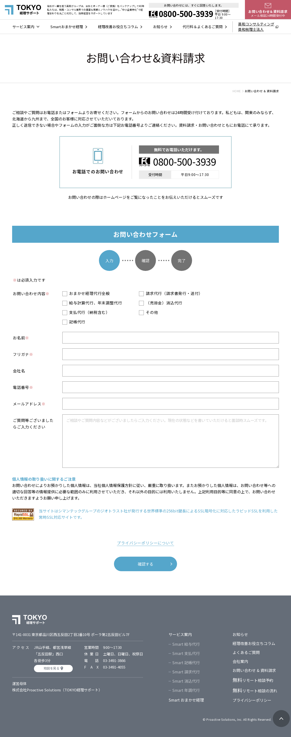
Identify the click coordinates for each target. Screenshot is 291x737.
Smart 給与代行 (186, 644)
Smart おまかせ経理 (186, 700)
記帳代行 (77, 322)
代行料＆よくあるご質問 (203, 26)
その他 (152, 312)
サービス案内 (23, 26)
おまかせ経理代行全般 (89, 293)
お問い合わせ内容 (31, 293)
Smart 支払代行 (186, 653)
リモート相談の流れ (255, 691)
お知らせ (160, 26)
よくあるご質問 (246, 652)
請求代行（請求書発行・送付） (174, 293)
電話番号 (23, 387)
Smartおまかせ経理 (66, 26)
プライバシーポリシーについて (145, 543)
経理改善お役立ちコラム (118, 26)
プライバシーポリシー (252, 700)
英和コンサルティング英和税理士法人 (256, 26)
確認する (145, 564)
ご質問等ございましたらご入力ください (33, 423)
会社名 (19, 371)
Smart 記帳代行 (186, 662)
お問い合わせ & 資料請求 (254, 670)
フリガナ (23, 354)
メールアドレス (29, 404)
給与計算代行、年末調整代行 (95, 303)
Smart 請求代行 (186, 672)
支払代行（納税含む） (89, 312)
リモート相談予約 (253, 680)
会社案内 (240, 661)
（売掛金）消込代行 (164, 303)
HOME (237, 91)
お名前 (21, 338)
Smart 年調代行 (186, 690)
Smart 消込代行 (186, 681)
